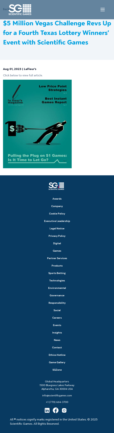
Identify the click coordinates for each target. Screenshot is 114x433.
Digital (57, 243)
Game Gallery (57, 362)
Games (57, 250)
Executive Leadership (57, 221)
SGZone (57, 369)
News (57, 340)
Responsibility (57, 302)
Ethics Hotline (57, 354)
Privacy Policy (57, 235)
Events (57, 325)
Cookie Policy (57, 213)
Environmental (57, 288)
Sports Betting (57, 273)
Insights (57, 332)
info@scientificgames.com (57, 395)
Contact (57, 347)
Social (57, 310)
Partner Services (57, 258)
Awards (57, 198)
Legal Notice (57, 228)
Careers (57, 317)
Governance (57, 295)
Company (57, 206)
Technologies (57, 280)
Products (57, 265)
